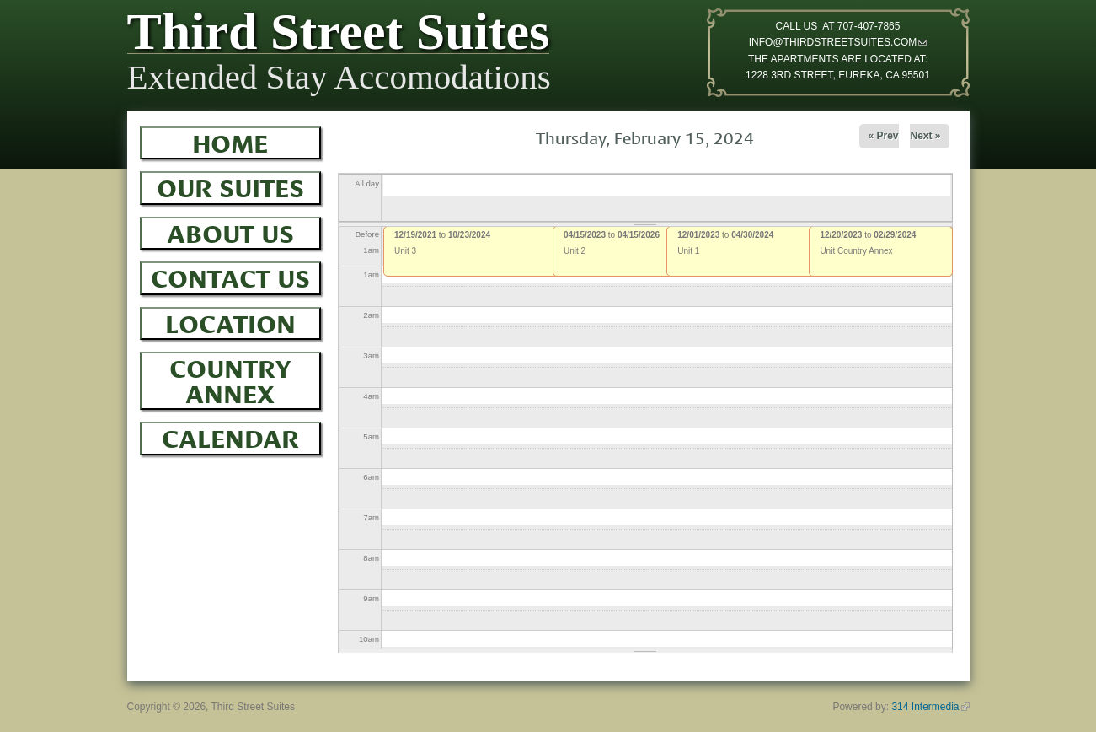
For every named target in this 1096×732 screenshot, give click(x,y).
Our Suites (230, 185)
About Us (230, 231)
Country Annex (230, 378)
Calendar (230, 436)
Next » (925, 136)
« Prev (883, 136)
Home (230, 141)
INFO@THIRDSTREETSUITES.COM (838, 42)
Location (230, 321)
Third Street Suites (338, 35)
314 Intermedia (930, 707)
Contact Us (230, 275)
